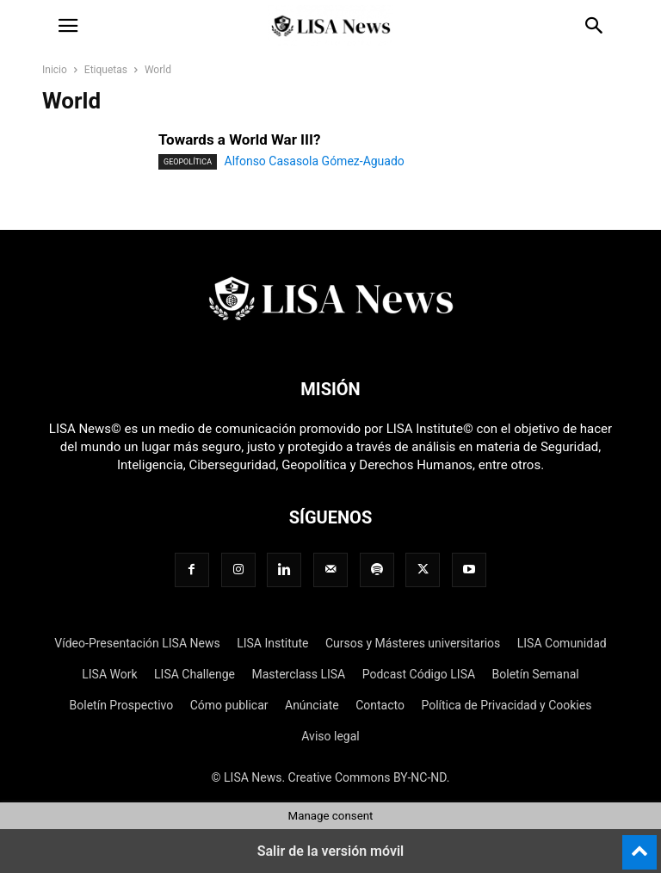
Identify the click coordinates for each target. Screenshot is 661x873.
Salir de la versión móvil (331, 851)
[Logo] (330, 336)
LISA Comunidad (562, 643)
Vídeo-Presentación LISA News (136, 643)
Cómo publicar (229, 705)
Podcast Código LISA (418, 674)
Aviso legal (330, 736)
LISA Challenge (194, 674)
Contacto (380, 705)
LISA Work (109, 674)
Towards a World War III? (239, 139)
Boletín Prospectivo (122, 705)
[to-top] (639, 844)
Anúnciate (312, 705)
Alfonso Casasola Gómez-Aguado (315, 161)
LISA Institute (272, 643)
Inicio (54, 70)
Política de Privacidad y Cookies (506, 705)
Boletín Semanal (535, 674)
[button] (68, 26)
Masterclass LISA (298, 674)
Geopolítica (188, 162)
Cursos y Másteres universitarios (412, 643)
